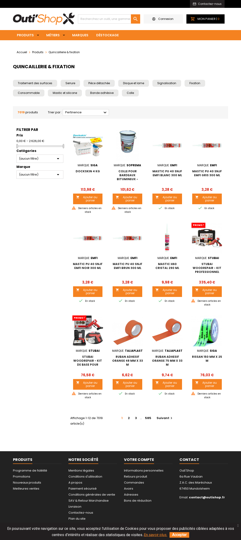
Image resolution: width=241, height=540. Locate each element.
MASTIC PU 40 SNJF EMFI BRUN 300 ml (127, 266)
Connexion (162, 19)
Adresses (131, 494)
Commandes (134, 482)
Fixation (194, 83)
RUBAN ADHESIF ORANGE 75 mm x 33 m (167, 361)
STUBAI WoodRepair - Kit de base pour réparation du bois (87, 364)
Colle (130, 93)
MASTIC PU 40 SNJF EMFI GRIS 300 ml (207, 173)
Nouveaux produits (27, 482)
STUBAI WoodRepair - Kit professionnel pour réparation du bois (207, 272)
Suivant (165, 418)
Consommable (29, 93)
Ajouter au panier (87, 198)
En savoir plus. (155, 535)
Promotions (21, 476)
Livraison (74, 506)
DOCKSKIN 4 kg (88, 171)
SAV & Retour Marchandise (88, 500)
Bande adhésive (102, 93)
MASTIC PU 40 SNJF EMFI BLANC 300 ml (167, 173)
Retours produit (135, 476)
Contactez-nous (80, 512)
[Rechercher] (109, 19)
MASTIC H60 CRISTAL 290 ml (167, 266)
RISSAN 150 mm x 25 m (207, 359)
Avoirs (128, 488)
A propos (75, 482)
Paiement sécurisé (82, 488)
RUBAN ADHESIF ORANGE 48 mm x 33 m (127, 361)
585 (148, 418)
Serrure (70, 83)
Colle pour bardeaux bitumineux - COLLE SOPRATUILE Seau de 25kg (127, 179)
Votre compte (139, 459)
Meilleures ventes (26, 488)
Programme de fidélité (30, 470)
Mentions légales (81, 470)
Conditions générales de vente (91, 494)
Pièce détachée (99, 83)
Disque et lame (133, 83)
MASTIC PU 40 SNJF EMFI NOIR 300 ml (87, 266)
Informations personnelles (144, 470)
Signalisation (166, 83)
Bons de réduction (137, 500)
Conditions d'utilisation (85, 476)
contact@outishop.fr (207, 497)
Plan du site (77, 518)
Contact (189, 459)
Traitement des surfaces (35, 83)
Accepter (179, 535)
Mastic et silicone (65, 93)
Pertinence (86, 112)
